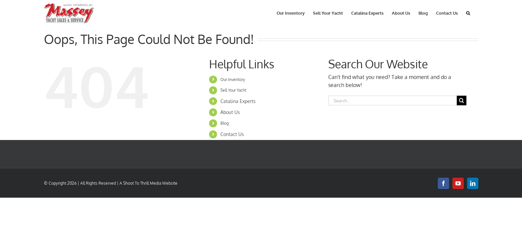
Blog (224, 123)
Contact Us (232, 134)
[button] (476, 12)
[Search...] (392, 100)
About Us (230, 112)
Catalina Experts (238, 101)
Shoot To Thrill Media (142, 183)
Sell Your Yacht (233, 90)
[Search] (461, 100)
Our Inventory (232, 79)
